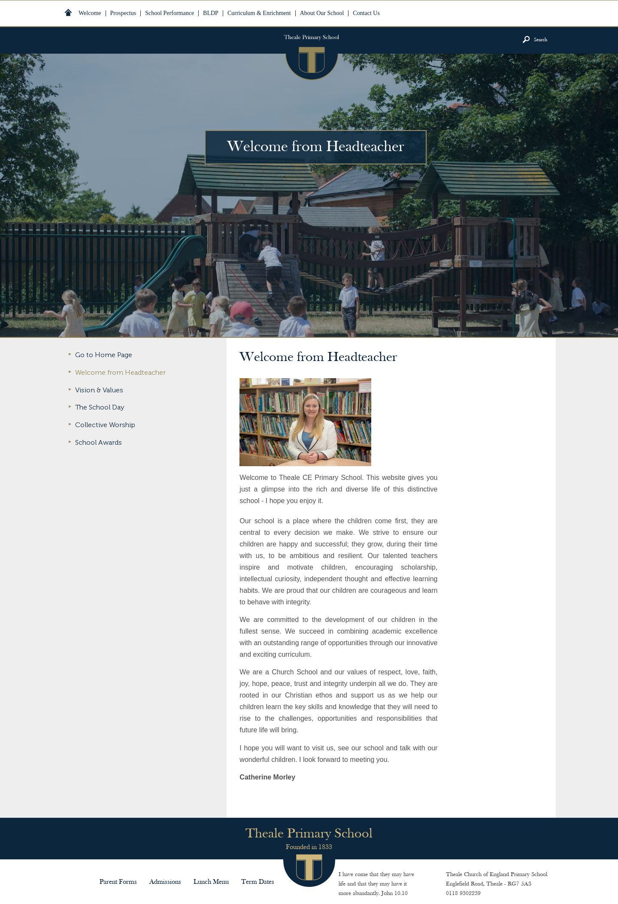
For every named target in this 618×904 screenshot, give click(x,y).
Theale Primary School (311, 54)
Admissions (165, 882)
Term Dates (257, 882)
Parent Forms (118, 882)
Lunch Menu (211, 882)
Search (540, 39)
